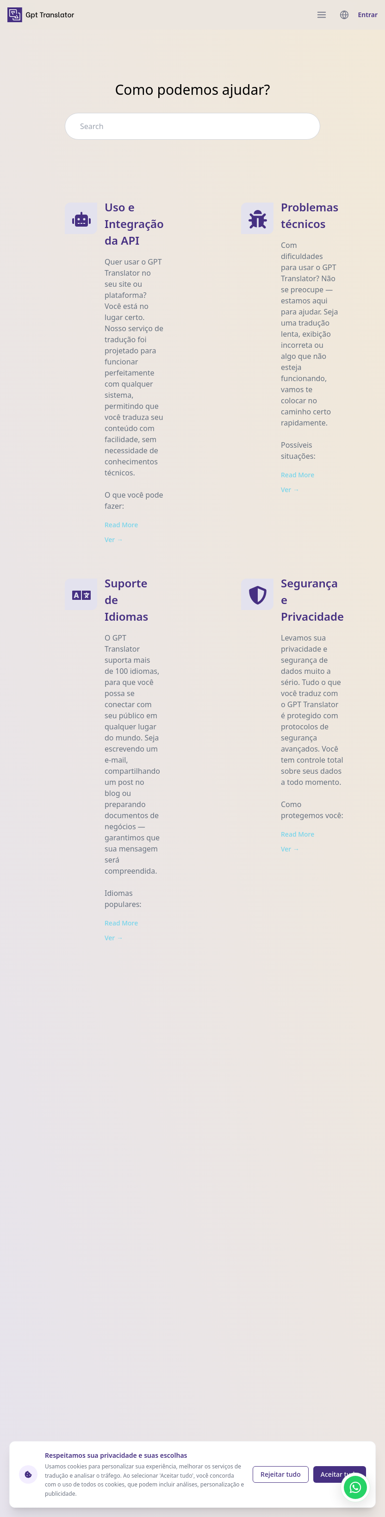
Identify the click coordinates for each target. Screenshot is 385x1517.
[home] (40, 14)
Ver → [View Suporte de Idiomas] (114, 937)
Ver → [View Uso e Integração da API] (114, 539)
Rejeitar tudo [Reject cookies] (281, 1474)
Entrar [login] (368, 14)
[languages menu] (344, 14)
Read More (121, 524)
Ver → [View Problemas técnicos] (290, 489)
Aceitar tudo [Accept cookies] (340, 1474)
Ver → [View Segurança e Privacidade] (290, 849)
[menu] (321, 15)
